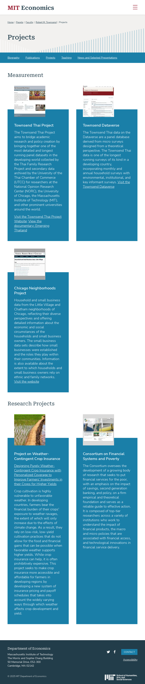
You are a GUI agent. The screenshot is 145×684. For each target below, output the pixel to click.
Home (11, 22)
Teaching (66, 57)
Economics (31, 7)
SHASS (120, 677)
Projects (50, 57)
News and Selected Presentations (97, 57)
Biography (13, 57)
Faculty (29, 22)
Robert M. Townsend (46, 22)
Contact (129, 651)
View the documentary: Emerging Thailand (31, 225)
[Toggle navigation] (135, 7)
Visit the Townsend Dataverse (106, 184)
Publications (32, 57)
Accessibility (130, 659)
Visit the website (26, 381)
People (19, 22)
